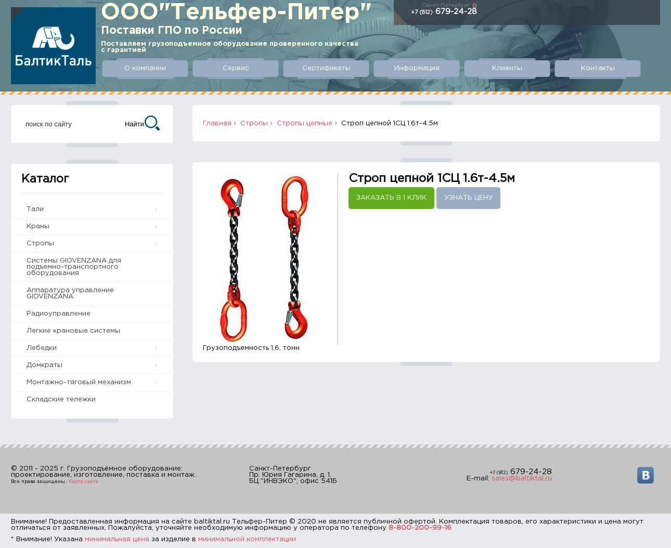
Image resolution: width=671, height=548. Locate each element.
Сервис (236, 68)
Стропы (40, 243)
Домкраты (44, 365)
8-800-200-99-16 (420, 528)
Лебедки (42, 348)
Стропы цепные (304, 123)
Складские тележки (61, 399)
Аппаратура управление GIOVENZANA (70, 293)
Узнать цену (468, 198)
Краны (38, 226)
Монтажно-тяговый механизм (79, 382)
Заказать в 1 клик (391, 198)
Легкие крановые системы (73, 331)
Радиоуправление (59, 314)
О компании (145, 68)
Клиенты (507, 68)
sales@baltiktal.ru (522, 478)
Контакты (598, 68)
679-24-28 (444, 11)
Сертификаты (326, 68)
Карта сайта (83, 481)
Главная (217, 123)
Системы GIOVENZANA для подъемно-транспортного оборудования (74, 267)
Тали (35, 209)
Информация (417, 68)
